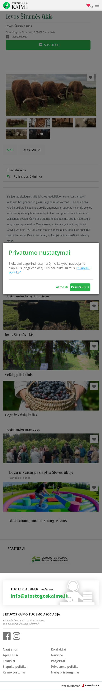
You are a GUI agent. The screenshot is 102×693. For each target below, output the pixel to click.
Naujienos (10, 649)
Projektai (58, 661)
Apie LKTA (10, 655)
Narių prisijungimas (65, 672)
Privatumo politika (64, 666)
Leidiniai (9, 661)
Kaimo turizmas (14, 672)
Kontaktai (58, 649)
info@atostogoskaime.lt (39, 596)
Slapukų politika (14, 666)
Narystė (57, 655)
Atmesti (62, 287)
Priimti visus (80, 287)
